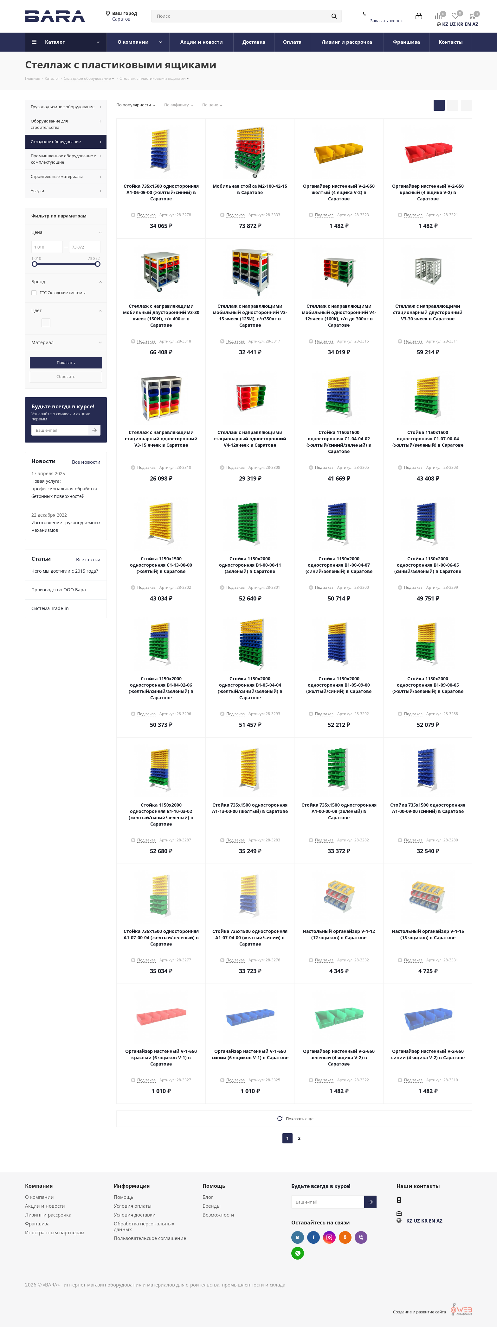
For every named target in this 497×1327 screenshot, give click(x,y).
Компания (39, 1185)
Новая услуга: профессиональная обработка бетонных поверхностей (64, 488)
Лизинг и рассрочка (48, 1214)
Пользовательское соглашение (150, 1238)
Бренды (212, 1206)
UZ (452, 24)
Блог (208, 1197)
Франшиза (37, 1223)
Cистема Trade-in (50, 608)
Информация (132, 1185)
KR (460, 24)
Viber (361, 1237)
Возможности (218, 1214)
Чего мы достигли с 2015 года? (64, 571)
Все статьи (88, 559)
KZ (445, 24)
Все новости (86, 462)
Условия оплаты (133, 1206)
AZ (475, 24)
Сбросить (65, 376)
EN (468, 24)
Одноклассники (345, 1237)
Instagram (329, 1237)
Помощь (123, 1197)
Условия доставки (135, 1214)
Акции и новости (45, 1206)
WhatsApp (297, 1253)
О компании (39, 1197)
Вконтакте (297, 1237)
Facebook (313, 1237)
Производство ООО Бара (58, 590)
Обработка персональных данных (144, 1226)
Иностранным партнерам (54, 1232)
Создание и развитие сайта (428, 1312)
